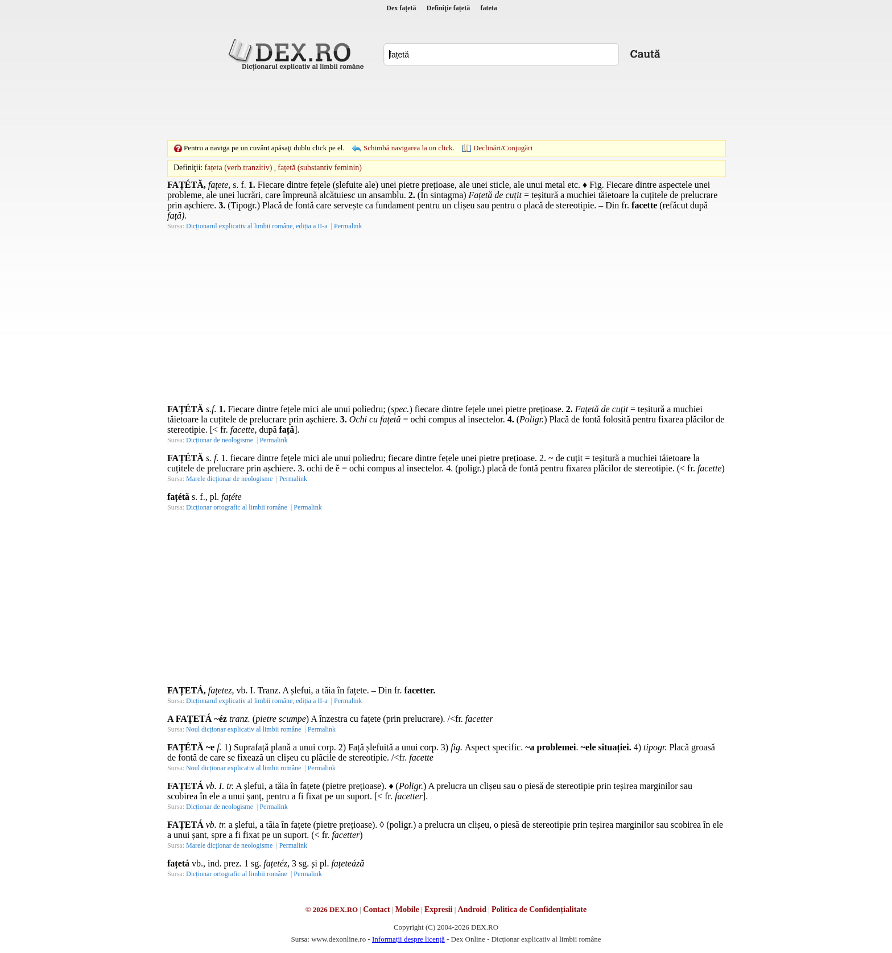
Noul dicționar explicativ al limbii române (243, 729)
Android (472, 909)
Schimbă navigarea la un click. (409, 147)
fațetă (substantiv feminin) (320, 167)
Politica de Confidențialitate (539, 909)
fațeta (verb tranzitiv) (238, 167)
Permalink (348, 226)
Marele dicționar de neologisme (229, 479)
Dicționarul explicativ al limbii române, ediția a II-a (257, 226)
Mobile (407, 909)
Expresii (438, 909)
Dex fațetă (401, 8)
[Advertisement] (446, 105)
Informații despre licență (408, 939)
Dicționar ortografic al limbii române (236, 507)
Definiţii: (188, 167)
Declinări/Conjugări (502, 147)
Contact (376, 909)
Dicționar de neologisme (219, 440)
